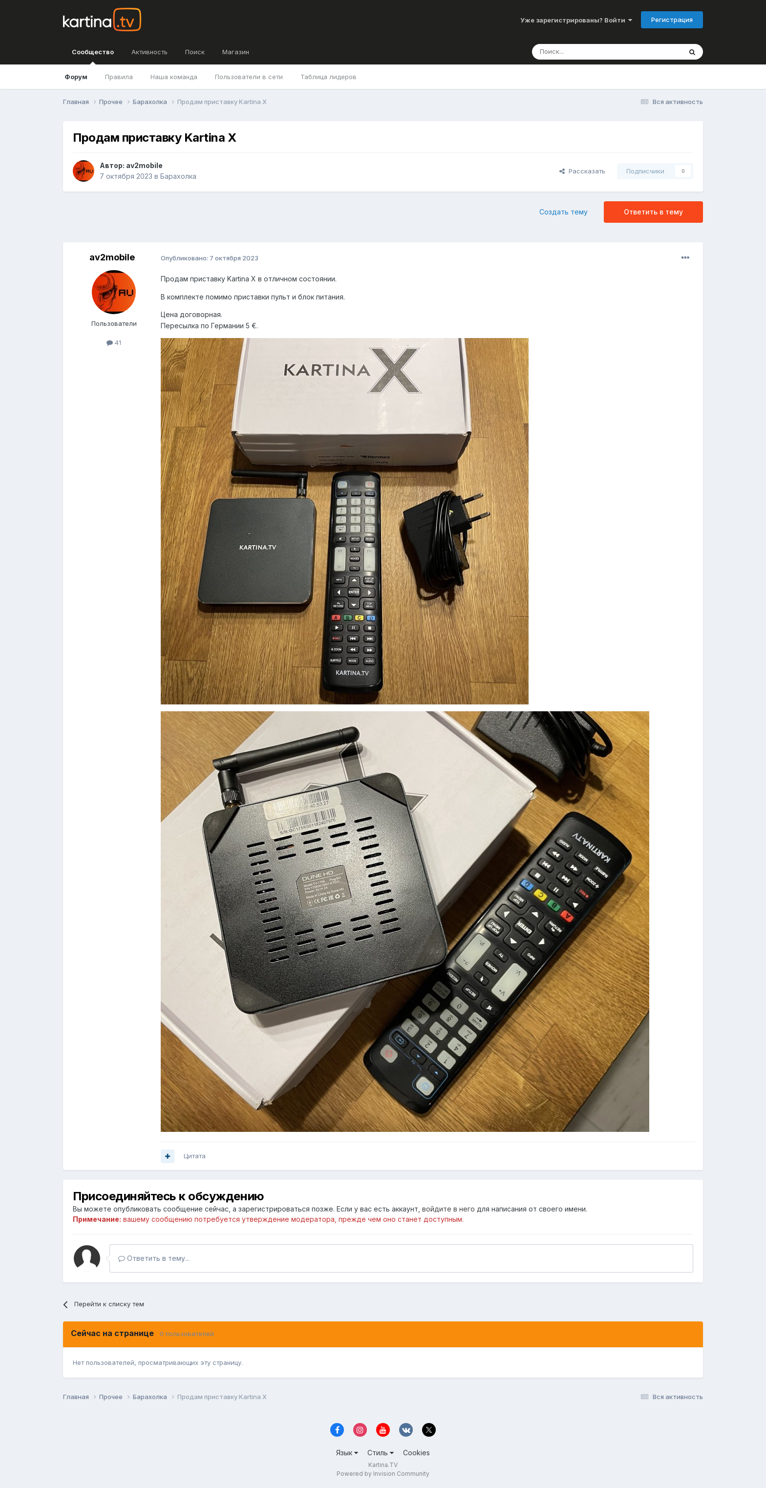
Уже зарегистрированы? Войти (576, 20)
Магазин (235, 52)
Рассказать (582, 171)
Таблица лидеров (328, 77)
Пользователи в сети (249, 77)
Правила (119, 77)
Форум (75, 77)
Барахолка (178, 176)
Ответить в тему (653, 212)
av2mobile (144, 165)
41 (113, 342)
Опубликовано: (209, 258)
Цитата (195, 1156)
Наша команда (173, 77)
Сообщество (93, 56)
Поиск (195, 52)
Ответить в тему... (154, 1258)
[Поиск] (580, 52)
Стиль (380, 1452)
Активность (149, 52)
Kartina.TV (383, 1464)
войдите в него (448, 1209)
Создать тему (563, 212)
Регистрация (672, 19)
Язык (347, 1452)
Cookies (416, 1452)
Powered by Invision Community (383, 1473)
